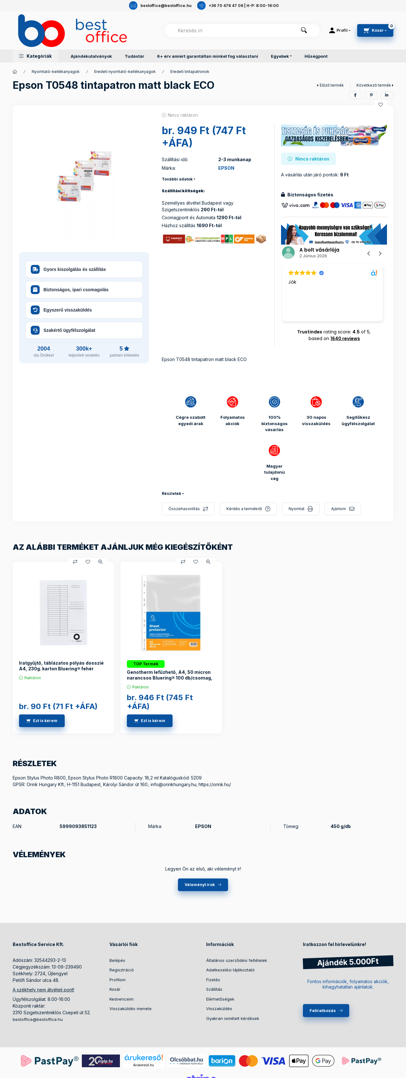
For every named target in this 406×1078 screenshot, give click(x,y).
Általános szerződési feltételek (236, 960)
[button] (35, 55)
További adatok (177, 179)
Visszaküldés (219, 1008)
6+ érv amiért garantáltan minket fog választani (207, 56)
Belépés (117, 960)
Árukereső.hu (143, 1065)
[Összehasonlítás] (75, 562)
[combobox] (242, 30)
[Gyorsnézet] (100, 562)
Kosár (115, 989)
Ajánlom (338, 508)
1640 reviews (345, 338)
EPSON (226, 168)
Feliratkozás (323, 1010)
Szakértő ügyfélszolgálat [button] (63, 330)
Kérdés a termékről (244, 508)
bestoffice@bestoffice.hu (38, 1019)
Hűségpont (316, 56)
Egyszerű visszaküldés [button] (61, 310)
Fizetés (213, 979)
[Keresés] (304, 30)
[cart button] (375, 30)
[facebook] (355, 95)
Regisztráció (121, 969)
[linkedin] (387, 95)
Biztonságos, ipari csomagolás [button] (69, 289)
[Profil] (340, 30)
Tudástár (134, 56)
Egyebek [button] (280, 56)
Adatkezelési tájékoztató (230, 969)
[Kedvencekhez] (380, 104)
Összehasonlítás (184, 508)
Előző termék (332, 85)
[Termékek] (15, 72)
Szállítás (214, 989)
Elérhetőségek (220, 999)
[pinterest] (371, 95)
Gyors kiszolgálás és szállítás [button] (68, 269)
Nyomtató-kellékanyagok (56, 71)
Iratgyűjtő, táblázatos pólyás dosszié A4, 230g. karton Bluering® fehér (61, 665)
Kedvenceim (121, 999)
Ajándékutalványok (91, 56)
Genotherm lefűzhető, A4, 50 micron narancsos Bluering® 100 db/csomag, (170, 674)
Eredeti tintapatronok (189, 71)
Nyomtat (296, 508)
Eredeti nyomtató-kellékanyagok (125, 71)
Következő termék (374, 85)
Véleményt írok (200, 884)
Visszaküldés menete (130, 1008)
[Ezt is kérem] (42, 720)
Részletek (171, 493)
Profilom (117, 979)
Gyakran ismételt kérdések (232, 1018)
